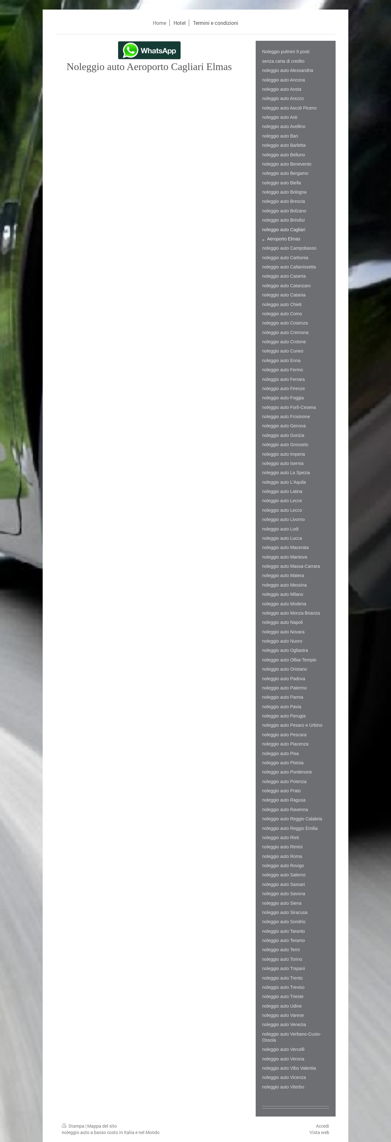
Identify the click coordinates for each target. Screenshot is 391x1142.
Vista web (319, 1132)
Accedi (322, 1126)
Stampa (73, 1126)
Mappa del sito (102, 1126)
